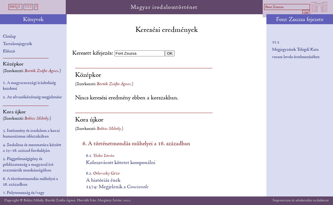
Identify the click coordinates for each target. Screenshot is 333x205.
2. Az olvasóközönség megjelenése (32, 97)
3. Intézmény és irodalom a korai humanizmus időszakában (31, 133)
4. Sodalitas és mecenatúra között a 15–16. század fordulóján (32, 147)
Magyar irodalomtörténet (164, 7)
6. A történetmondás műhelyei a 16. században (136, 144)
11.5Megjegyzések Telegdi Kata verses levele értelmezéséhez (296, 49)
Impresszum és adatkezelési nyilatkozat (301, 200)
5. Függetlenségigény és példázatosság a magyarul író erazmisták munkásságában (28, 164)
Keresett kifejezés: (93, 53)
